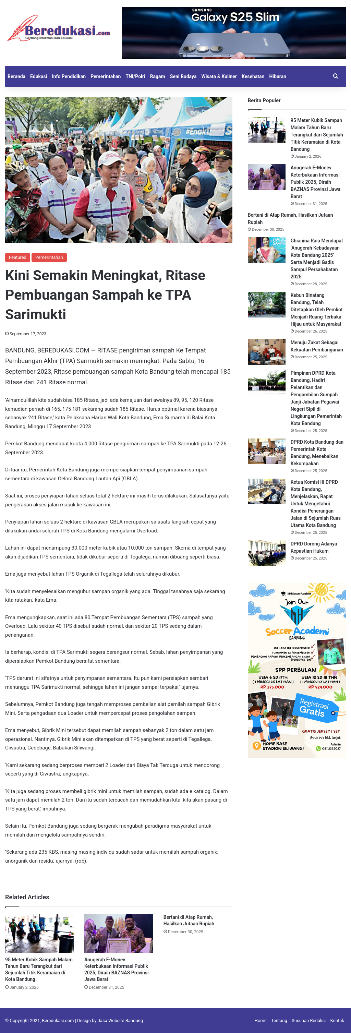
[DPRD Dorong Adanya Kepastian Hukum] (267, 553)
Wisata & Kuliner (219, 76)
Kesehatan (253, 76)
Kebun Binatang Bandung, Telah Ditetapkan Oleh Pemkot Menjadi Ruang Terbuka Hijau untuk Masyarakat (317, 309)
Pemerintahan (105, 76)
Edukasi (38, 76)
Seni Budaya (183, 76)
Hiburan (277, 76)
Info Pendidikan (69, 76)
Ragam (157, 76)
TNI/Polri (135, 76)
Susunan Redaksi (309, 1020)
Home (261, 1020)
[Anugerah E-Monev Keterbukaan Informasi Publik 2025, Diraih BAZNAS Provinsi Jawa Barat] (118, 933)
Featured (17, 257)
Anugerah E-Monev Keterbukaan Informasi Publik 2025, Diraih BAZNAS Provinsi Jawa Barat (316, 182)
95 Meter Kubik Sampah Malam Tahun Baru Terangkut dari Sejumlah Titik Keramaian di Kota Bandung (317, 135)
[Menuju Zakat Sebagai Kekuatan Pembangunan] (267, 352)
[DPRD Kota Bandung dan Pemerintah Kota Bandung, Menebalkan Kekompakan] (267, 451)
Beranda (16, 76)
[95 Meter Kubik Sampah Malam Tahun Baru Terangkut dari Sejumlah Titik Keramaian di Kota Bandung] (39, 933)
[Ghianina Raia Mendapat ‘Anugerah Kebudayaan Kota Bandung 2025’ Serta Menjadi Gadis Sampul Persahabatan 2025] (267, 250)
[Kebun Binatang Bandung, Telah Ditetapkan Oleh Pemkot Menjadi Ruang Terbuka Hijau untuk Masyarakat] (267, 304)
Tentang (279, 1020)
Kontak (337, 1020)
